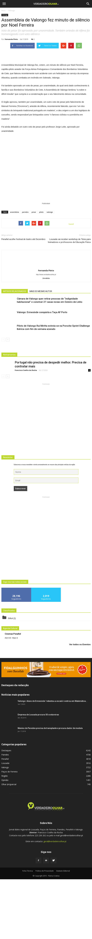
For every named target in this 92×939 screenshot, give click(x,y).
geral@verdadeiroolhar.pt (55, 901)
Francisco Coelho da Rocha (26, 430)
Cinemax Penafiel (13, 693)
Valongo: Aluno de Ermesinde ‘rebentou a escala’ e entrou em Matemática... (52, 761)
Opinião (4, 839)
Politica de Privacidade (45, 930)
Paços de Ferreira (9, 831)
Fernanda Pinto (11, 39)
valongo (50, 272)
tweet (71, 284)
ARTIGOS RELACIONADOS (14, 351)
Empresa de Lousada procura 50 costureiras (38, 774)
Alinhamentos (9, 414)
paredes (25, 272)
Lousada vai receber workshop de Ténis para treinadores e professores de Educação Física (69, 300)
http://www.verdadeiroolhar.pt (46, 334)
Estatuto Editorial (63, 930)
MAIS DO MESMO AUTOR (40, 351)
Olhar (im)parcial (8, 844)
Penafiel (5, 818)
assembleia (14, 272)
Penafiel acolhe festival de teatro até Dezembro (23, 299)
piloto (41, 272)
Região (4, 835)
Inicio (3, 10)
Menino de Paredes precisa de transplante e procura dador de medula (50, 788)
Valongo (4, 15)
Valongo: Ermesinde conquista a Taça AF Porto (42, 372)
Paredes (5, 814)
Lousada (5, 823)
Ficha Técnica (27, 930)
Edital (10, 678)
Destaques (6, 810)
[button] (88, 4)
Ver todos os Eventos (80, 704)
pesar (34, 272)
